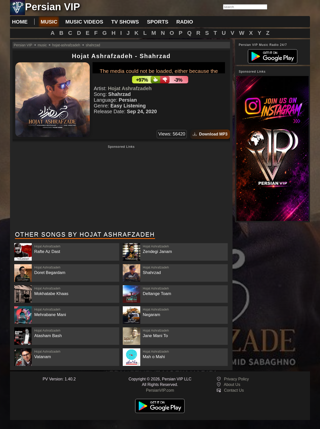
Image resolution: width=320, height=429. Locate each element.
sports (157, 22)
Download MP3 (210, 134)
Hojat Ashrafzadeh (130, 88)
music (48, 22)
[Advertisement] (121, 189)
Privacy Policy (236, 379)
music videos (84, 22)
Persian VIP (23, 45)
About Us (232, 384)
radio (184, 22)
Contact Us (234, 390)
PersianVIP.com (160, 390)
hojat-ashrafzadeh (66, 45)
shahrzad (93, 45)
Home (20, 22)
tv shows (125, 22)
